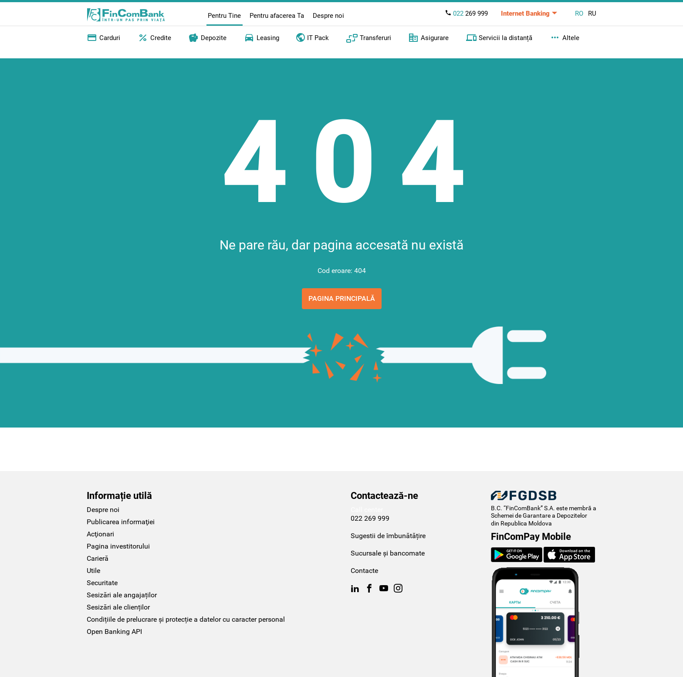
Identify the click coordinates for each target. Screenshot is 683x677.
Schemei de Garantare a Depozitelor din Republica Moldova (539, 519)
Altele (564, 38)
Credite (154, 38)
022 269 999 (370, 518)
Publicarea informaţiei (121, 522)
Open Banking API (114, 631)
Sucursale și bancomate (388, 553)
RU (592, 13)
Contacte (364, 570)
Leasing (261, 38)
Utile (93, 570)
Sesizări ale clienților (118, 607)
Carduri (103, 38)
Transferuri (368, 38)
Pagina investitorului (118, 546)
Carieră (97, 558)
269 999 (466, 13)
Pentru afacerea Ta (277, 16)
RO (579, 13)
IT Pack (312, 37)
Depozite (207, 38)
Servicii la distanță (499, 38)
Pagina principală (341, 298)
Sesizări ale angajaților (122, 595)
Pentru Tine (224, 16)
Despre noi (328, 16)
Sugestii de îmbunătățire (388, 536)
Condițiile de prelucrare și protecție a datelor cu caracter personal (186, 619)
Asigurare (428, 38)
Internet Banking (525, 13)
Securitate (102, 583)
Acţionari (100, 534)
